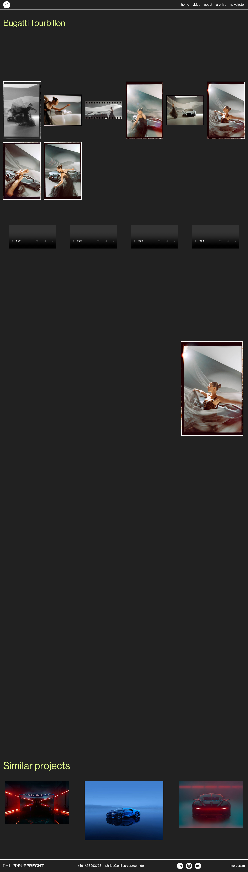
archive (221, 4)
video (196, 4)
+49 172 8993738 (90, 865)
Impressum (237, 865)
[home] (6, 4)
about (208, 4)
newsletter (237, 4)
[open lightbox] (22, 110)
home (185, 4)
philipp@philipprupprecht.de (124, 865)
